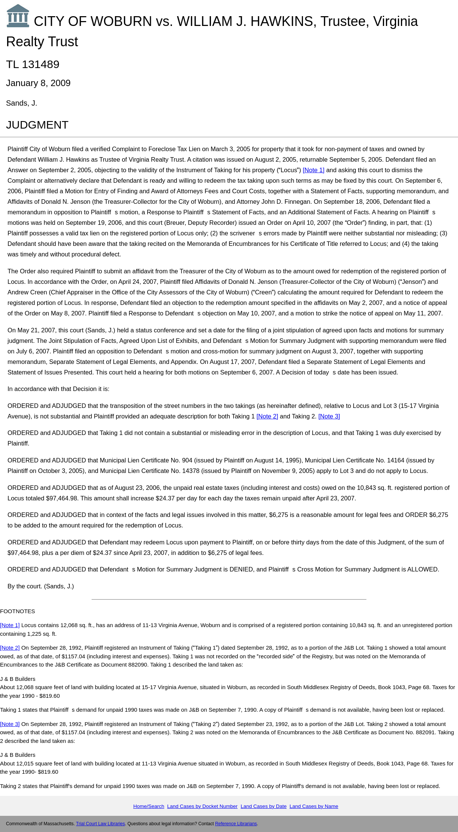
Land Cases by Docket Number (202, 806)
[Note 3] (329, 416)
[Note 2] (267, 416)
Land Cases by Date (263, 806)
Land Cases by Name (313, 806)
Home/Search (148, 806)
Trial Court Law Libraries (100, 823)
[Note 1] (314, 170)
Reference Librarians (236, 823)
